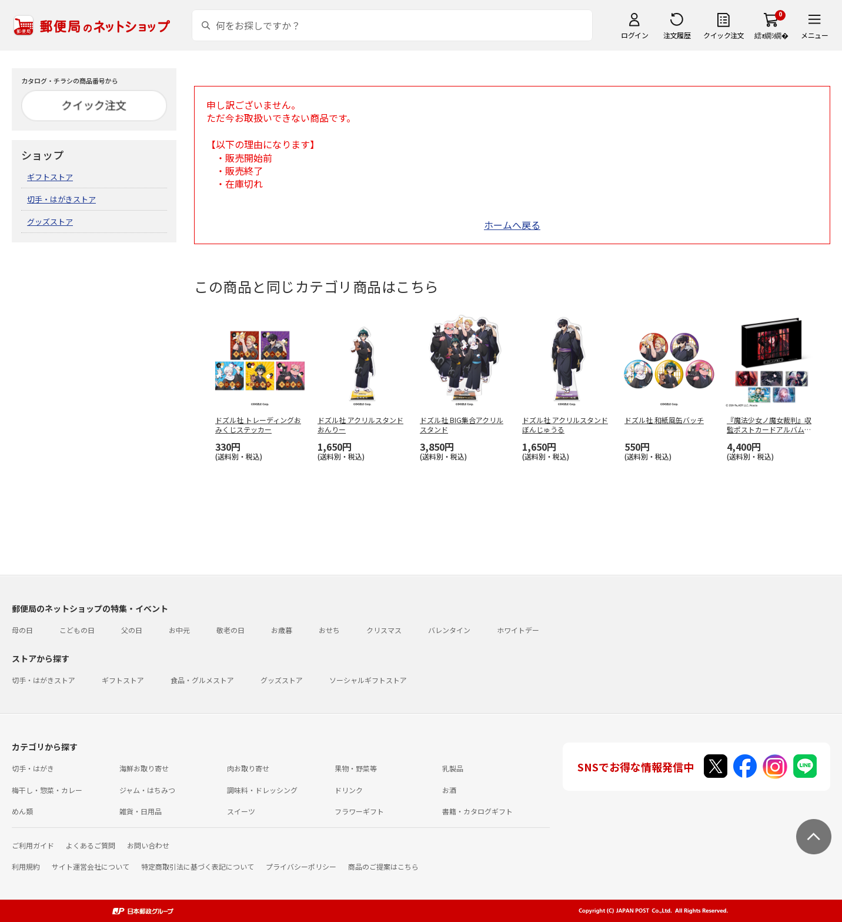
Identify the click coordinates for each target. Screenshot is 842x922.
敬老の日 (230, 630)
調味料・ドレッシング (262, 790)
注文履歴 (676, 35)
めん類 (22, 811)
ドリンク (349, 790)
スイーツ (241, 811)
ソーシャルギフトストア (368, 680)
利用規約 (26, 866)
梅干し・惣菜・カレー (47, 790)
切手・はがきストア (61, 199)
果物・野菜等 (356, 768)
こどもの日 (77, 630)
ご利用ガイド (33, 845)
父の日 (131, 630)
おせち (329, 630)
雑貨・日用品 (140, 811)
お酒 (449, 790)
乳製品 (452, 768)
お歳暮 (281, 630)
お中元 (179, 630)
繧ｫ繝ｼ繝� (771, 35)
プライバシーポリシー (301, 866)
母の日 (22, 630)
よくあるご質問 (90, 845)
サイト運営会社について (90, 866)
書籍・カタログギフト (477, 811)
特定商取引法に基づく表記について (197, 866)
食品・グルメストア (202, 680)
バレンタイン (449, 630)
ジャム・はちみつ (147, 790)
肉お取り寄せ (248, 768)
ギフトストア (50, 176)
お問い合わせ (148, 845)
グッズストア (50, 221)
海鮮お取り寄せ (144, 768)
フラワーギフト (359, 811)
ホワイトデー (518, 630)
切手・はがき (33, 768)
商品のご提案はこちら (383, 866)
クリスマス (384, 630)
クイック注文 (723, 35)
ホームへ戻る (512, 225)
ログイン (634, 35)
